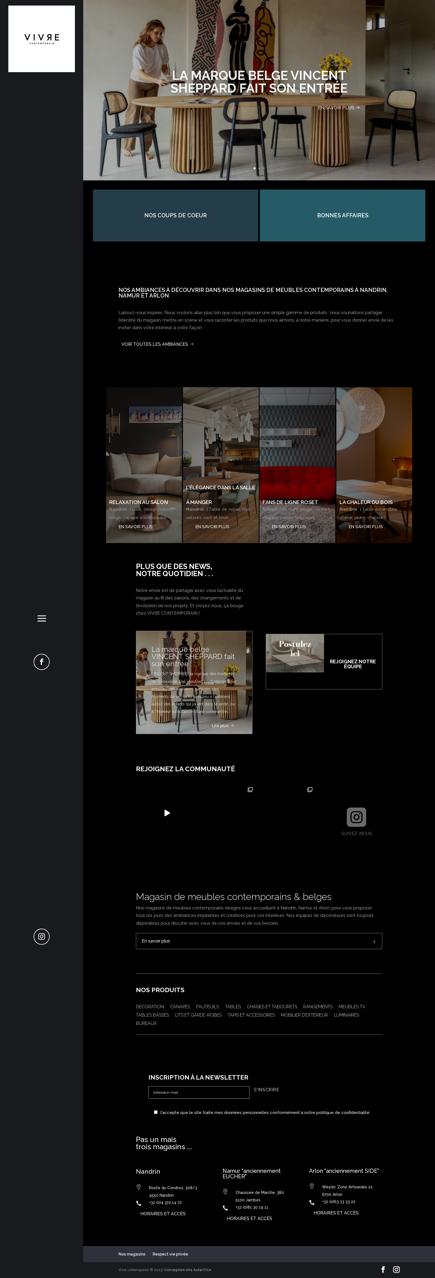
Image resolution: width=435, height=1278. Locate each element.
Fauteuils (207, 1007)
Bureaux (146, 1024)
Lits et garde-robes (198, 1015)
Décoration (150, 1007)
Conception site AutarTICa (187, 1270)
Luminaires (346, 1015)
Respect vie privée (170, 1254)
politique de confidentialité (343, 1112)
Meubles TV (352, 1007)
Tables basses (152, 1015)
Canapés (180, 1007)
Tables (233, 1007)
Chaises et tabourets (272, 1007)
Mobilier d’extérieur (304, 1015)
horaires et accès (163, 1213)
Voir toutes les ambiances (155, 344)
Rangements (318, 1007)
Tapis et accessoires (251, 1015)
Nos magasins (131, 1254)
